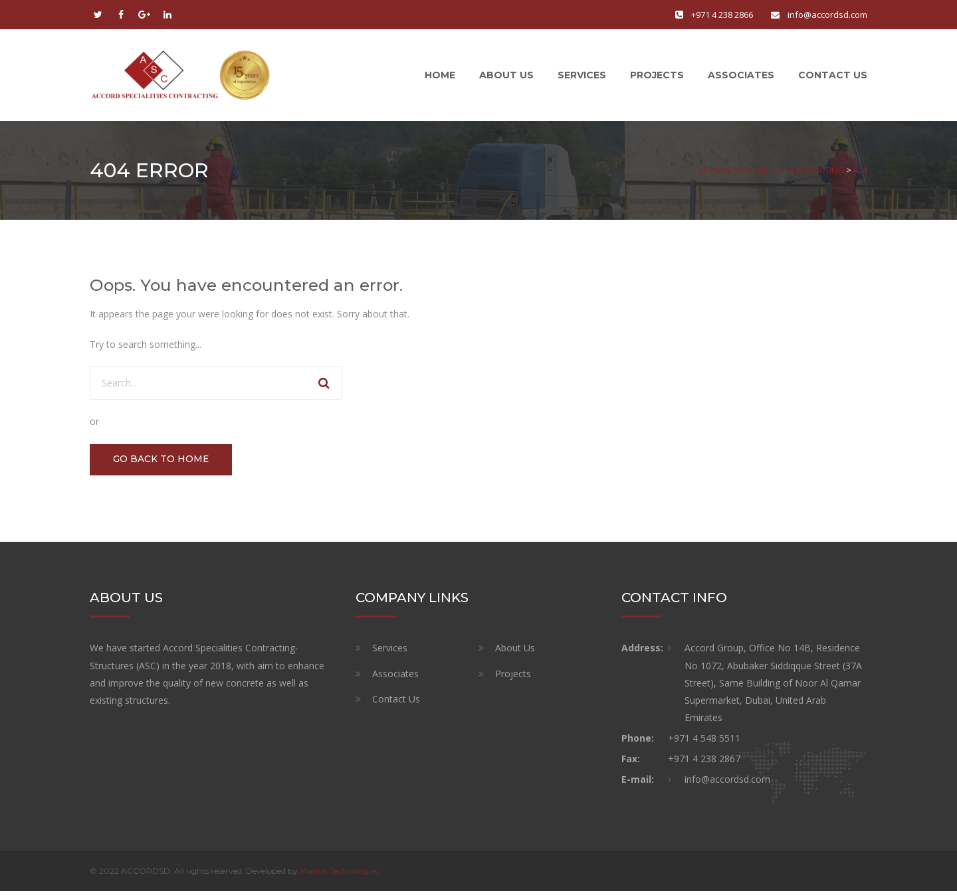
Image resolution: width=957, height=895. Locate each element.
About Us (506, 76)
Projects (657, 76)
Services (582, 76)
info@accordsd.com (827, 15)
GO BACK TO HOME (162, 463)
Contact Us (832, 76)
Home (440, 76)
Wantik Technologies (339, 875)
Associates (741, 76)
